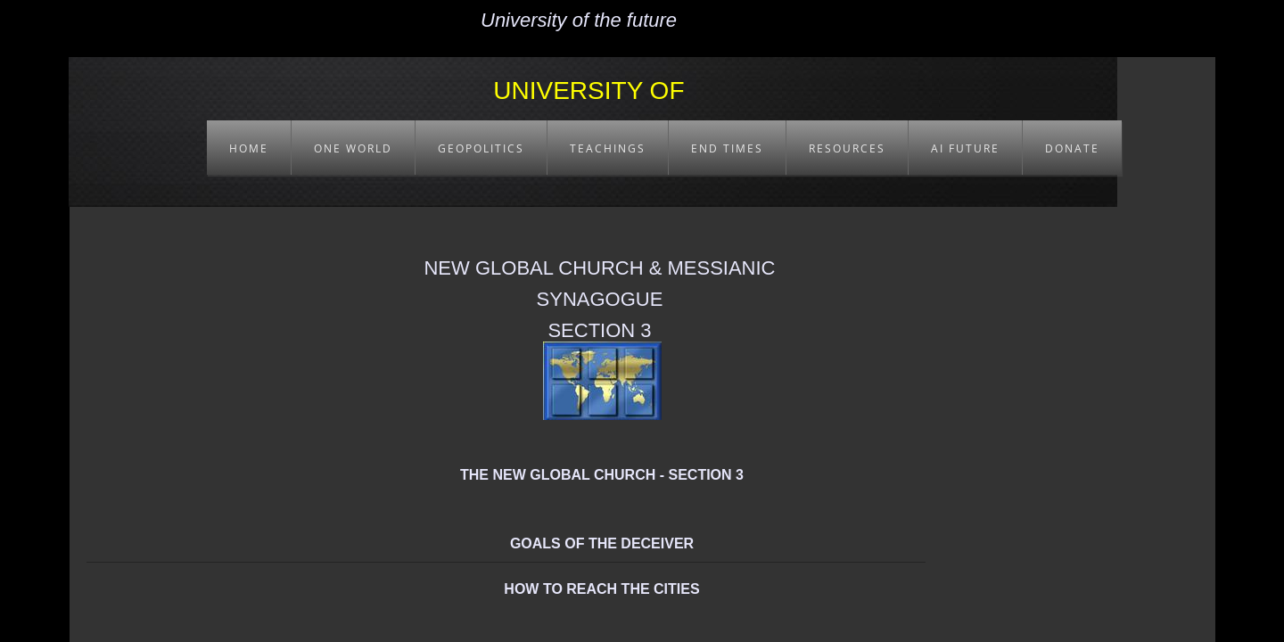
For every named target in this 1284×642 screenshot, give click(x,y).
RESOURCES (847, 148)
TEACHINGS (608, 148)
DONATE (1072, 148)
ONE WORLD (353, 148)
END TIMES (727, 148)
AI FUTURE (965, 148)
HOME (248, 148)
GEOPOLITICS (481, 148)
